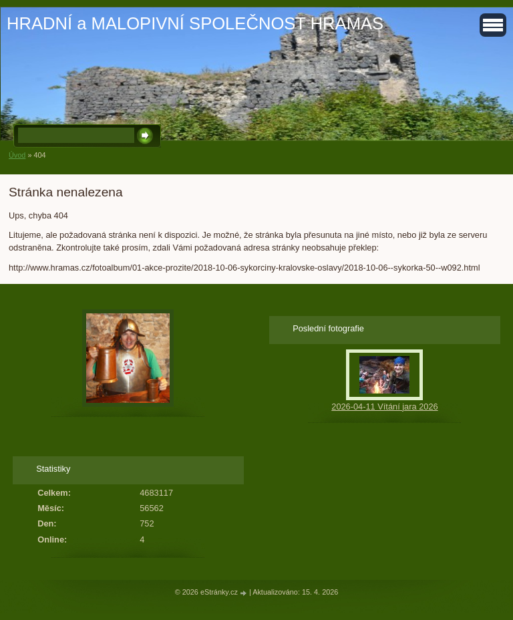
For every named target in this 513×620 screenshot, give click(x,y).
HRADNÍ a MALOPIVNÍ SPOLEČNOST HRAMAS (195, 23)
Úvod (17, 155)
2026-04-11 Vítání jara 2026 (384, 407)
